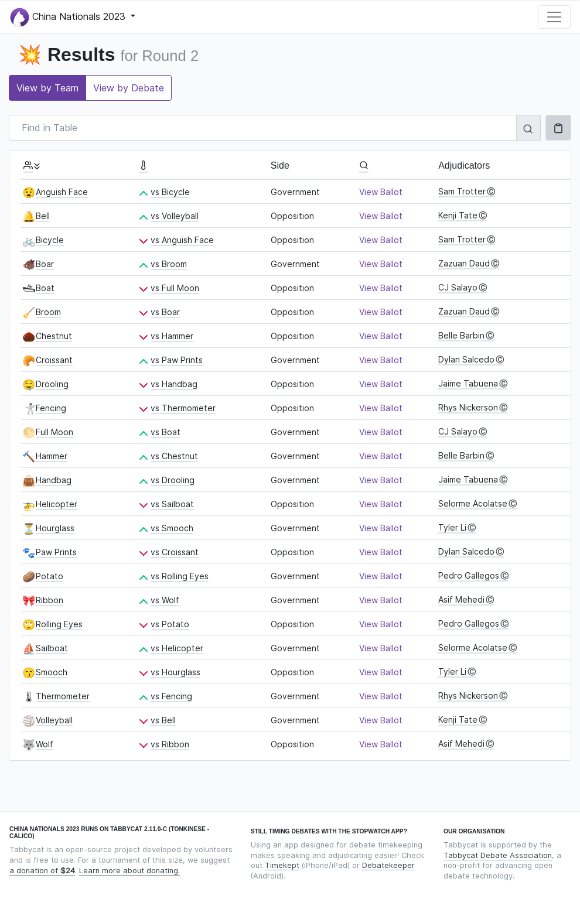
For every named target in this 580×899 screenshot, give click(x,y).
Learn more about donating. (129, 870)
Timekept (282, 865)
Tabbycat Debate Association (497, 855)
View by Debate (128, 88)
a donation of (42, 870)
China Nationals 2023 (69, 17)
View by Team (47, 88)
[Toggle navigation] (554, 17)
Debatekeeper (388, 865)
